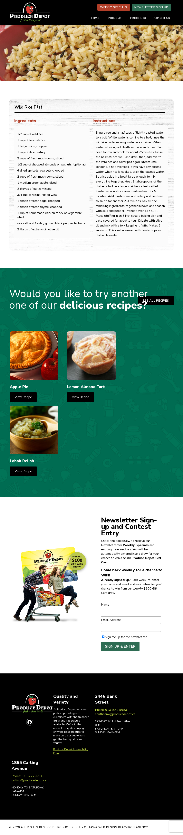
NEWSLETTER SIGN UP (151, 7)
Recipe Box (138, 18)
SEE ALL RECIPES (156, 300)
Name (105, 604)
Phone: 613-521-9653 (111, 710)
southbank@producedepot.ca (115, 714)
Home (95, 18)
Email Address (111, 620)
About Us (114, 18)
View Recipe (23, 397)
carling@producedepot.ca (29, 780)
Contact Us (162, 18)
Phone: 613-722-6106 (28, 776)
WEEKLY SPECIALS (113, 7)
